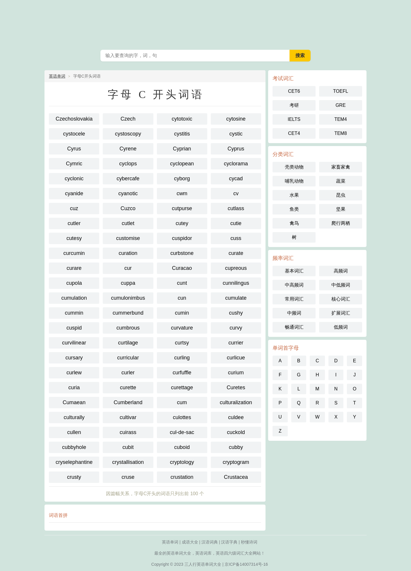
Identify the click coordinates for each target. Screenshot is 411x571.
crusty (74, 477)
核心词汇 (340, 298)
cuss (235, 238)
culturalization (236, 402)
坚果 (340, 209)
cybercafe (128, 178)
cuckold (236, 432)
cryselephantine (74, 462)
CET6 (294, 91)
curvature (182, 328)
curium (236, 372)
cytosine (236, 119)
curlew (74, 372)
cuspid (74, 328)
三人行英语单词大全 (202, 564)
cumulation (74, 298)
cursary (74, 358)
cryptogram (236, 462)
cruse (127, 477)
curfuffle (182, 372)
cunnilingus (236, 283)
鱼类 (294, 209)
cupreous (236, 268)
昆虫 (340, 195)
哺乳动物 (294, 181)
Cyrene (127, 149)
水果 (294, 195)
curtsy (182, 343)
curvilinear (74, 343)
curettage (182, 387)
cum (182, 402)
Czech (128, 119)
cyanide (74, 193)
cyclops (128, 164)
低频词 (341, 327)
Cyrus (74, 149)
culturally (74, 417)
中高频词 (294, 284)
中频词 (294, 313)
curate (236, 253)
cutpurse (182, 208)
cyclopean (182, 164)
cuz (74, 208)
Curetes (236, 387)
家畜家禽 (340, 166)
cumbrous (128, 328)
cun (182, 298)
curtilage (128, 343)
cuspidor (182, 238)
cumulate (235, 298)
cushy (236, 313)
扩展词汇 (340, 313)
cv (236, 193)
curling (182, 358)
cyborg (182, 178)
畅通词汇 (294, 327)
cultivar (128, 417)
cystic (235, 134)
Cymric (74, 164)
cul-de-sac (182, 432)
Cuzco (128, 208)
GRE (340, 105)
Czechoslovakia (74, 119)
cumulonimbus (128, 298)
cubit (127, 447)
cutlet (128, 223)
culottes (182, 417)
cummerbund (128, 313)
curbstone (181, 253)
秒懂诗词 (249, 542)
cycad (236, 178)
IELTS (294, 119)
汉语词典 (209, 542)
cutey (182, 223)
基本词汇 (294, 270)
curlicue (236, 358)
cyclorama (236, 164)
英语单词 (57, 76)
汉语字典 (229, 542)
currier (235, 343)
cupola (74, 283)
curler (128, 372)
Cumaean (74, 402)
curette (128, 387)
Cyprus (235, 149)
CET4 (294, 133)
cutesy (74, 238)
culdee (236, 417)
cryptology (182, 462)
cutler (74, 223)
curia (74, 387)
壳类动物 (294, 166)
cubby (236, 447)
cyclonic (74, 178)
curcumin (74, 253)
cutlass (236, 208)
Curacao (182, 268)
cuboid (182, 447)
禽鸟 (294, 223)
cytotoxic (182, 119)
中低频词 (340, 284)
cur (128, 268)
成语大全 (190, 542)
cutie (236, 223)
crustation (182, 477)
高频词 (341, 270)
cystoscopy (128, 134)
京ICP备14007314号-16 (246, 564)
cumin (182, 313)
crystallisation (128, 462)
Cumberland (128, 402)
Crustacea (236, 477)
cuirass (128, 432)
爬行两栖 (340, 223)
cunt (182, 283)
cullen (74, 432)
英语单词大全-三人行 (205, 23)
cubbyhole (74, 447)
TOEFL (340, 91)
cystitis (182, 134)
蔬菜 (340, 181)
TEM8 (340, 133)
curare (74, 268)
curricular (128, 358)
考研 (294, 105)
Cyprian (182, 149)
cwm (182, 193)
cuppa (128, 283)
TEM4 (340, 119)
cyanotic (128, 193)
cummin (74, 313)
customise (128, 238)
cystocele (74, 134)
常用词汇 (294, 298)
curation (128, 253)
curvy (236, 328)
